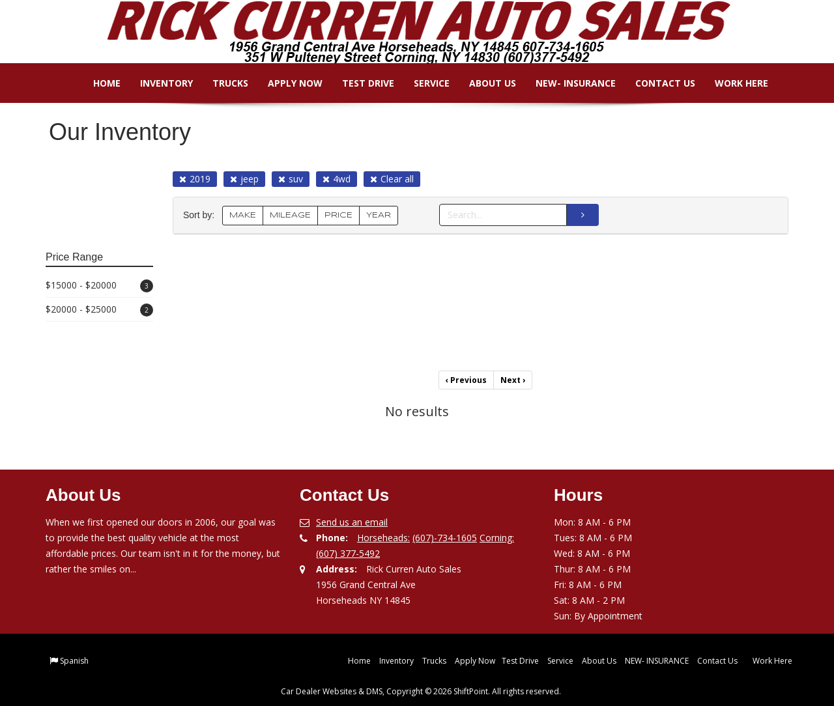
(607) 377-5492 (348, 553)
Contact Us (656, 83)
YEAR (378, 215)
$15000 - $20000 (99, 285)
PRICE (338, 215)
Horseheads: (383, 537)
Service (422, 83)
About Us (483, 83)
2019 (194, 179)
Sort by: (201, 215)
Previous (466, 380)
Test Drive (359, 83)
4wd (337, 179)
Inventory (157, 83)
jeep (244, 179)
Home (97, 83)
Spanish (74, 660)
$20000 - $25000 (99, 310)
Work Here (732, 83)
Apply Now (286, 83)
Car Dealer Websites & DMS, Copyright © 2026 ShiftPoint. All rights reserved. (421, 691)
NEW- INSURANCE (566, 83)
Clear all (392, 179)
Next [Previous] (512, 380)
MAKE (242, 215)
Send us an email (352, 522)
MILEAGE (290, 215)
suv (290, 179)
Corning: (497, 537)
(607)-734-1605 (444, 537)
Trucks (221, 83)
